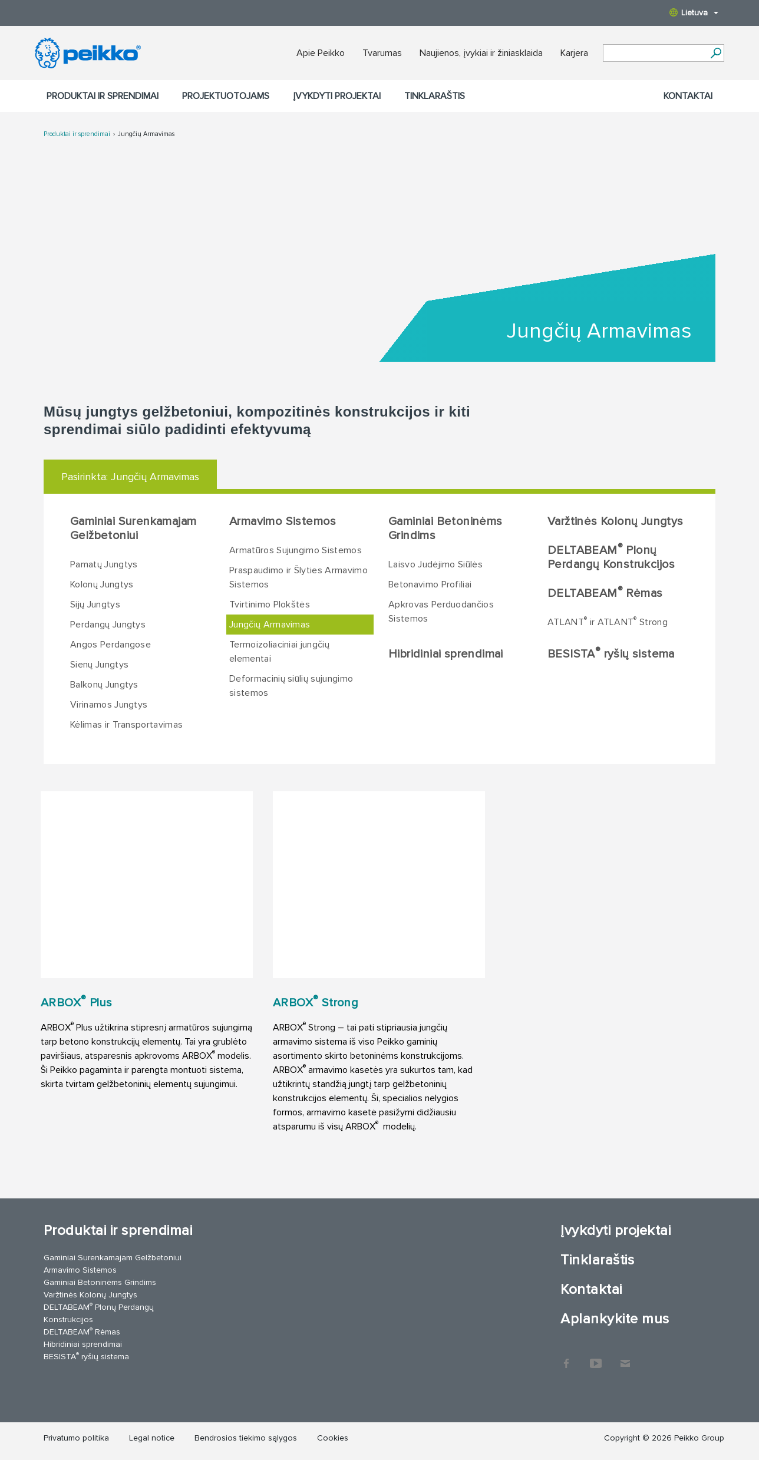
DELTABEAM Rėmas (604, 592)
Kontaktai (688, 96)
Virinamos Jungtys (108, 705)
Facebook (566, 1357)
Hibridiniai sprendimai (445, 654)
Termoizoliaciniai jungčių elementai (279, 652)
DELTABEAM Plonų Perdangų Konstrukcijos (611, 556)
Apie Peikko (320, 53)
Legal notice (151, 1438)
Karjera (574, 53)
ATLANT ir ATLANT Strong (607, 621)
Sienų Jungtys (99, 664)
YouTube (596, 1357)
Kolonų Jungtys (101, 584)
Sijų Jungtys (95, 604)
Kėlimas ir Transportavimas (126, 725)
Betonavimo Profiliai (429, 584)
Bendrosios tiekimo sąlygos (245, 1438)
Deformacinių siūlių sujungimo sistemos (291, 686)
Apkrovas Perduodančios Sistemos (441, 612)
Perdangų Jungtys (108, 624)
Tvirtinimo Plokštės (269, 604)
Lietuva (693, 13)
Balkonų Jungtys (104, 685)
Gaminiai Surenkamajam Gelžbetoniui (133, 528)
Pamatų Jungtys (103, 564)
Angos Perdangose (110, 644)
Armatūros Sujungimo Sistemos (295, 550)
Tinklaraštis (434, 96)
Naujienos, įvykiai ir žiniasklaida (481, 53)
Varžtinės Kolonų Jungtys (615, 521)
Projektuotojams (225, 96)
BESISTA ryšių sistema (611, 653)
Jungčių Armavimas (146, 134)
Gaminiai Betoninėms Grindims (445, 528)
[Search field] (654, 53)
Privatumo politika (76, 1438)
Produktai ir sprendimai (103, 96)
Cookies (332, 1438)
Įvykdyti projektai (337, 96)
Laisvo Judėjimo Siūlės (435, 564)
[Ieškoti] (715, 53)
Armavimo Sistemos (282, 521)
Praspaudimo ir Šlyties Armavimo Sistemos (298, 577)
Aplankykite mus (614, 1318)
